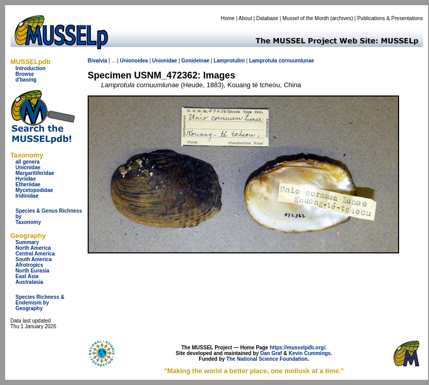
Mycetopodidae (34, 190)
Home (228, 18)
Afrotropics (29, 265)
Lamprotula (263, 60)
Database (267, 18)
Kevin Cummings (310, 353)
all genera (27, 162)
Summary (27, 242)
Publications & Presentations (390, 18)
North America (33, 248)
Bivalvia (97, 60)
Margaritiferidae (34, 173)
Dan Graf (271, 353)
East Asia (27, 276)
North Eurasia (32, 271)
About (245, 18)
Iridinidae (26, 196)
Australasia (29, 282)
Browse (24, 74)
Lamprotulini (229, 60)
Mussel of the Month (306, 18)
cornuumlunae (296, 60)
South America (33, 259)
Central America (35, 253)
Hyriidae (25, 179)
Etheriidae (27, 184)
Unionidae (27, 167)
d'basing (26, 80)
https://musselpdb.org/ (297, 347)
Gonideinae (195, 60)
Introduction (30, 68)
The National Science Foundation (267, 359)
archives (341, 18)
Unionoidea (133, 60)
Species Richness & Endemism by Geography (39, 302)
